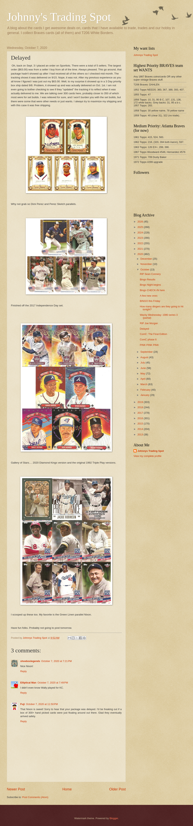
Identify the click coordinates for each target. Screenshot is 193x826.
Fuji (22, 704)
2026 (140, 221)
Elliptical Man (28, 682)
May (143, 373)
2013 (140, 434)
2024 (140, 232)
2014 (140, 429)
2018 (140, 407)
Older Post (117, 789)
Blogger (114, 818)
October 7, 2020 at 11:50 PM (42, 704)
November (146, 264)
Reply (23, 671)
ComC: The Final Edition (153, 334)
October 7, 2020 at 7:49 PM (52, 682)
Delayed (144, 328)
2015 (140, 423)
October (145, 269)
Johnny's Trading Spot (59, 16)
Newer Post (16, 789)
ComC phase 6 (148, 339)
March (144, 384)
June (143, 368)
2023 (140, 237)
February (145, 389)
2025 (140, 227)
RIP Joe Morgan (149, 323)
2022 (140, 243)
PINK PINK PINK (149, 344)
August (144, 357)
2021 (140, 248)
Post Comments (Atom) (35, 797)
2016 (140, 418)
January (145, 395)
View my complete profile (147, 456)
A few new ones (148, 295)
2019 (140, 402)
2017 (140, 412)
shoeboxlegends (30, 661)
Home (67, 789)
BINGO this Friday (150, 301)
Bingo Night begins (150, 284)
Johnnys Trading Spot (146, 55)
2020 (140, 254)
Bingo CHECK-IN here (152, 290)
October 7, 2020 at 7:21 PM (56, 661)
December (146, 258)
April (143, 378)
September (146, 351)
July (142, 362)
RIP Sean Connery (150, 274)
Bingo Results (147, 279)
